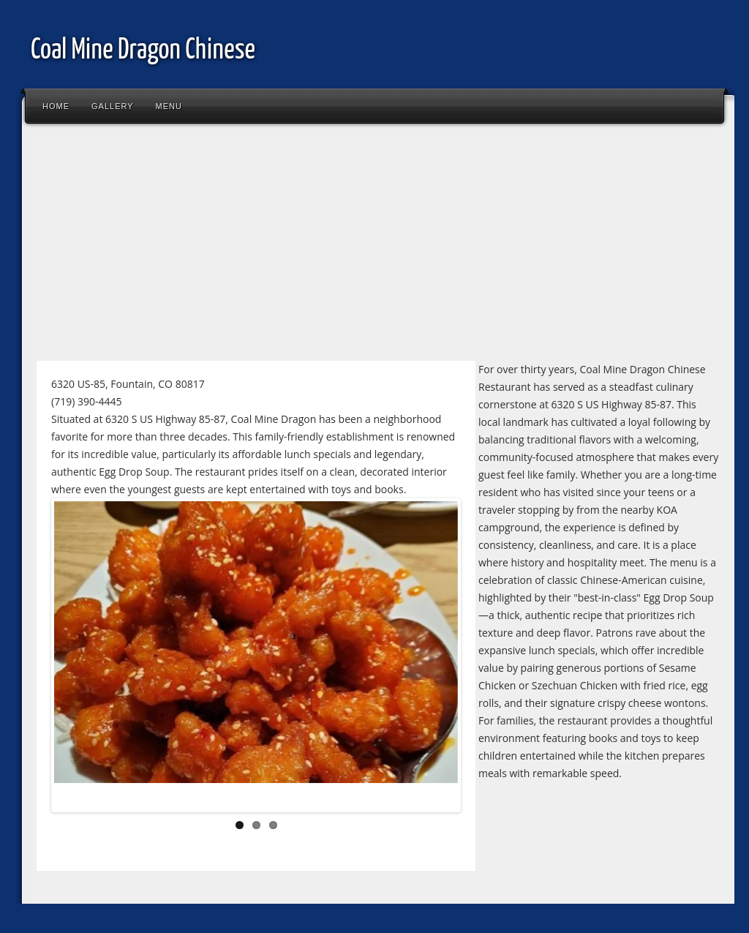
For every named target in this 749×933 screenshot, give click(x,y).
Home (55, 106)
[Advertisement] (374, 248)
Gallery (112, 106)
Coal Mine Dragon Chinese (143, 50)
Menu (169, 106)
